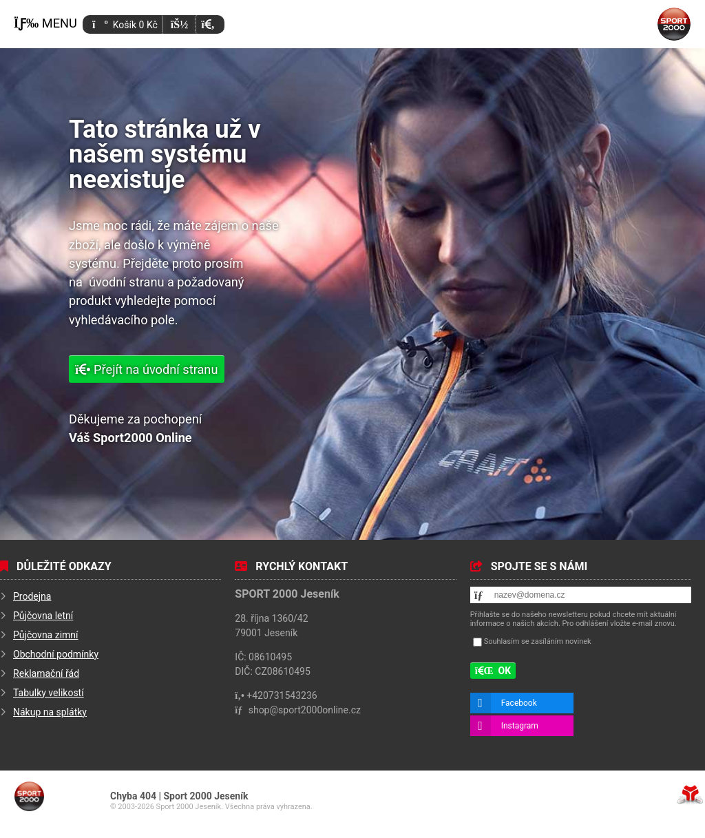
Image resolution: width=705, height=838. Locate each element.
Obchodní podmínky (55, 654)
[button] (208, 24)
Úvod (674, 24)
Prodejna (32, 596)
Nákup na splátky (50, 711)
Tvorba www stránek (690, 794)
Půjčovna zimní (45, 634)
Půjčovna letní (43, 615)
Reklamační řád (46, 673)
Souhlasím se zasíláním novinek (537, 641)
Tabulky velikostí (48, 692)
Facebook (519, 703)
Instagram (519, 726)
